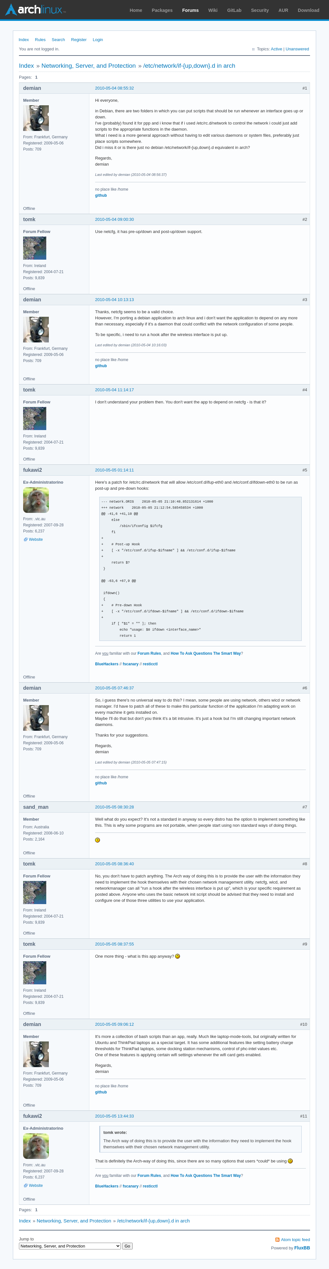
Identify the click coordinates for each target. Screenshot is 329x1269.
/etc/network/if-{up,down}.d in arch (189, 65)
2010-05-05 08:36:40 (114, 863)
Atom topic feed (295, 1239)
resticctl (150, 664)
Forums (190, 10)
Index (24, 39)
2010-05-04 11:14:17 (114, 389)
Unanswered (297, 49)
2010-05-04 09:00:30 (114, 219)
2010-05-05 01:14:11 (114, 470)
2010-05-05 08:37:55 (114, 944)
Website (36, 539)
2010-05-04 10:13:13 (114, 299)
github (101, 195)
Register (78, 39)
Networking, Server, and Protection (88, 65)
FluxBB (302, 1247)
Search (58, 39)
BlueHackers (107, 664)
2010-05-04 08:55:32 (114, 88)
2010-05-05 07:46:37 (114, 688)
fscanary (130, 664)
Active (276, 49)
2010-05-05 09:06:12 (114, 1024)
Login (98, 39)
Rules (40, 39)
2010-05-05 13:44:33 (114, 1116)
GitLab (234, 10)
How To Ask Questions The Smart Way (206, 653)
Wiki (213, 10)
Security (260, 10)
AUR (283, 10)
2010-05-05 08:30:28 (114, 807)
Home (136, 10)
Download (308, 10)
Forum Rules (149, 653)
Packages (162, 10)
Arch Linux (35, 9)
